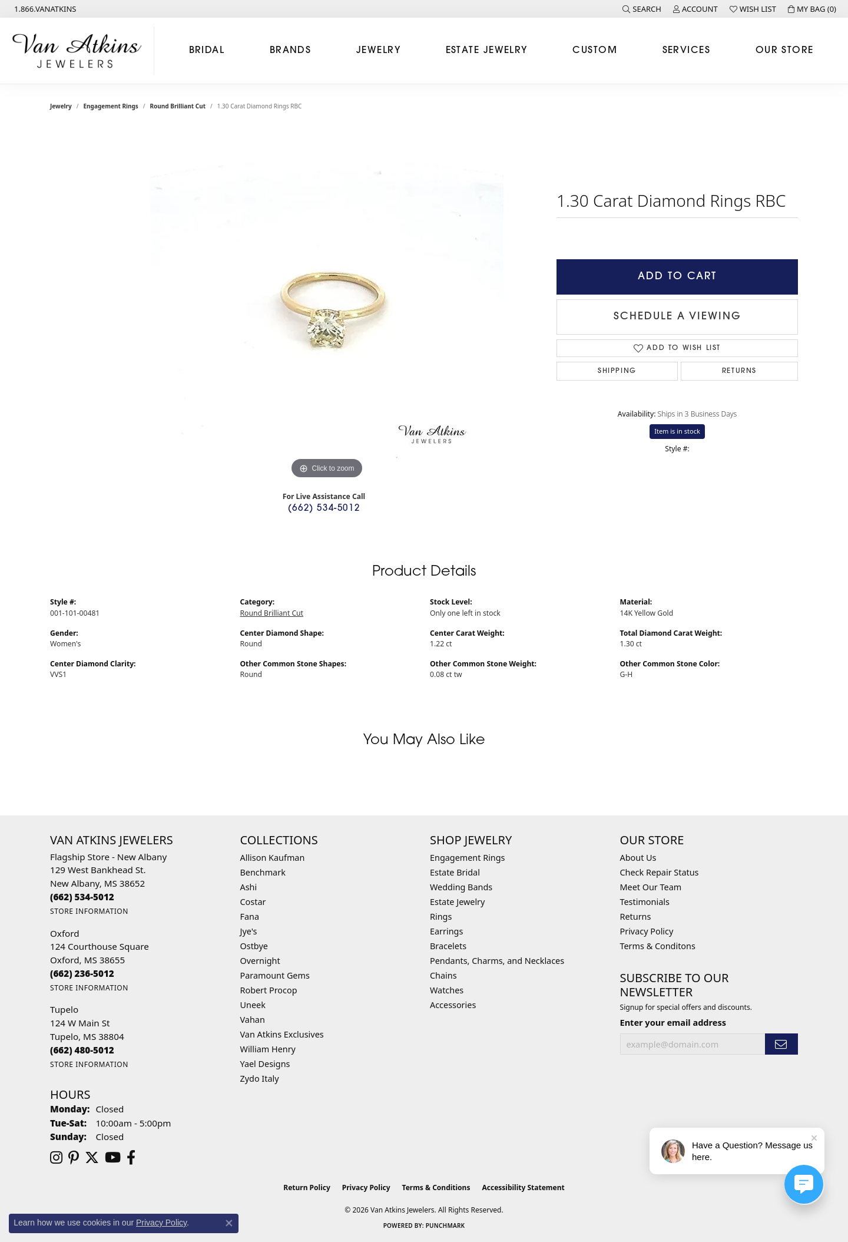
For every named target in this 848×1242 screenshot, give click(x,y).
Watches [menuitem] (446, 990)
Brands (291, 50)
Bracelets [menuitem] (448, 946)
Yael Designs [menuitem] (265, 1063)
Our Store (785, 50)
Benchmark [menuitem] (263, 872)
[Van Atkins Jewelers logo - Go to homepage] (80, 51)
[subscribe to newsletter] (781, 1044)
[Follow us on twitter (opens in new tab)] (92, 1158)
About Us (638, 857)
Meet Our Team (651, 887)
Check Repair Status (659, 872)
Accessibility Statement (523, 1187)
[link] (44, 9)
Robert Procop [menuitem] (268, 990)
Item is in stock (677, 431)
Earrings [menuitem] (446, 931)
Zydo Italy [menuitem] (259, 1078)
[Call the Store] (82, 897)
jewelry (61, 106)
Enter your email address (673, 1022)
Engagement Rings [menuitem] (467, 857)
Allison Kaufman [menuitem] (272, 857)
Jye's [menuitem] (248, 931)
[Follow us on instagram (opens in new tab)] (56, 1158)
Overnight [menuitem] (260, 960)
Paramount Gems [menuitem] (275, 975)
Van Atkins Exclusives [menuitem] (282, 1034)
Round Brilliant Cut (178, 106)
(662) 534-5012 (324, 508)
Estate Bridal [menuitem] (455, 872)
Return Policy (306, 1187)
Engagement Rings (111, 106)
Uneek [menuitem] (253, 1004)
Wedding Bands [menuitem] (461, 887)
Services (686, 50)
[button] (641, 9)
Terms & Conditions (436, 1187)
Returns (739, 371)
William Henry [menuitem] (268, 1049)
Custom (594, 50)
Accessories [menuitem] (453, 1004)
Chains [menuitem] (443, 975)
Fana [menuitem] (250, 916)
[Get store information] (89, 911)
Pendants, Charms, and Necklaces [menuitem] (497, 960)
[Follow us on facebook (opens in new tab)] (131, 1158)
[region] (327, 305)
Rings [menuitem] (441, 916)
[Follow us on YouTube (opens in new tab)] (113, 1158)
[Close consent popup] (229, 1223)
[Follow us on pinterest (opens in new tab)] (73, 1158)
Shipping (617, 371)
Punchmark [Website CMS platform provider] (445, 1225)
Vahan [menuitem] (252, 1019)
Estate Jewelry (487, 50)
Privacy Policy (647, 931)
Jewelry (378, 50)
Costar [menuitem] (253, 901)
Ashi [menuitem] (248, 887)
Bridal (207, 50)
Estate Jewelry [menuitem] (457, 901)
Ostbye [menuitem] (254, 946)
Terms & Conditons (657, 946)
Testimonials (645, 901)
